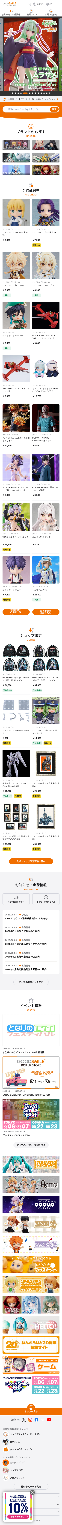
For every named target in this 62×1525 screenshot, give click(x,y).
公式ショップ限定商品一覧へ (31, 861)
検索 (54, 109)
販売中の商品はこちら (45, 612)
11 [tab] (44, 93)
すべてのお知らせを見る (31, 982)
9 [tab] (38, 93)
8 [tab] (35, 93)
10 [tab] (41, 93)
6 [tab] (29, 93)
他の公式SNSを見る (31, 1486)
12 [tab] (46, 93)
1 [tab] (12, 93)
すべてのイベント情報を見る (31, 1145)
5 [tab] (25, 93)
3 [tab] (18, 93)
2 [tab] (15, 93)
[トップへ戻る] (31, 1407)
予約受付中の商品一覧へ (15, 612)
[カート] (29, 4)
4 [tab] (21, 93)
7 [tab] (32, 93)
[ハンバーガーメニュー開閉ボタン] (57, 4)
